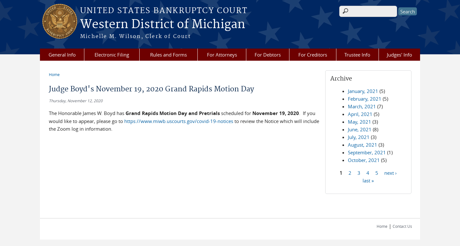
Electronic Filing (112, 54)
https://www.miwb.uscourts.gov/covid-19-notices (178, 121)
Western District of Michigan (162, 24)
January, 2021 (363, 91)
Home (54, 74)
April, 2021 (360, 114)
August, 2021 (362, 145)
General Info (62, 54)
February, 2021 (364, 99)
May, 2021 (359, 122)
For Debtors (268, 54)
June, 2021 (360, 129)
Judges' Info (399, 54)
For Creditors (312, 54)
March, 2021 (362, 106)
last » (368, 180)
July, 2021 (359, 137)
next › (390, 172)
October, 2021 (364, 160)
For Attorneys (222, 54)
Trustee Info (357, 54)
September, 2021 (367, 152)
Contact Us (402, 226)
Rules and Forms (168, 54)
